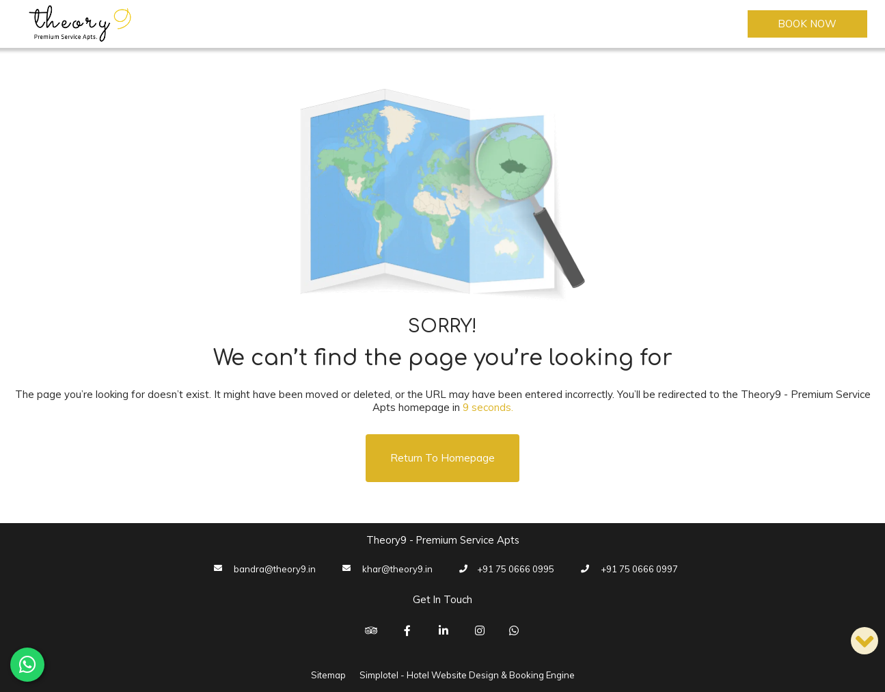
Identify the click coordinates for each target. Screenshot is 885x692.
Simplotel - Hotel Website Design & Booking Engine (467, 674)
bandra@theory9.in (275, 568)
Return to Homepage (442, 457)
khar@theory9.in (397, 568)
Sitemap (328, 674)
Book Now (807, 23)
